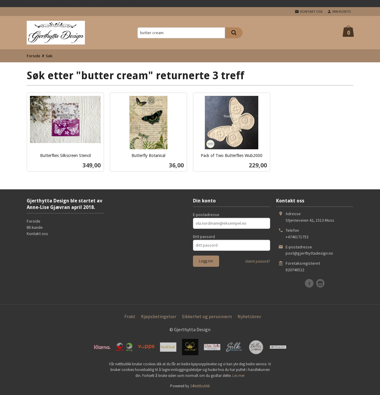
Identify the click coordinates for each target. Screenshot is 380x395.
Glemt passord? (257, 261)
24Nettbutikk (200, 385)
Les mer (238, 375)
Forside (33, 55)
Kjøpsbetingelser (158, 316)
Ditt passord (204, 236)
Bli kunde (35, 227)
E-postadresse (206, 214)
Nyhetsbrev (249, 316)
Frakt (129, 316)
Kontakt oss (37, 233)
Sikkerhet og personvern (207, 316)
